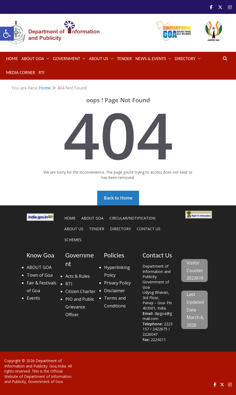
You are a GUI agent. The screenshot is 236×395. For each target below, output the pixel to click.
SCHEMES (72, 239)
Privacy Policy (117, 283)
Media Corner (20, 72)
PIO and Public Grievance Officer (79, 307)
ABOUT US (98, 58)
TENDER (124, 58)
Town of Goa (40, 275)
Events (33, 298)
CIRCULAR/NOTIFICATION (132, 218)
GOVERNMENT (66, 58)
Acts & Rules (77, 276)
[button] (7, 34)
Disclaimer (114, 291)
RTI (42, 72)
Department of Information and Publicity (33, 363)
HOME (70, 218)
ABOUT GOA (32, 58)
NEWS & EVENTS (150, 58)
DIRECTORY (185, 58)
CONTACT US (148, 228)
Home (12, 58)
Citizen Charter (80, 291)
